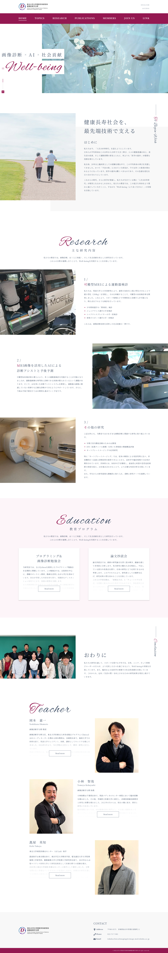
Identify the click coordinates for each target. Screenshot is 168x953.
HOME (23, 18)
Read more (49, 588)
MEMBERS (109, 18)
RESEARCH (60, 18)
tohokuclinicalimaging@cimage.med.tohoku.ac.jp (128, 939)
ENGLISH (145, 5)
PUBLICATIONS (85, 18)
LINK (146, 18)
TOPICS (40, 18)
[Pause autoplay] (3, 91)
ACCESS (145, 8)
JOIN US (129, 18)
